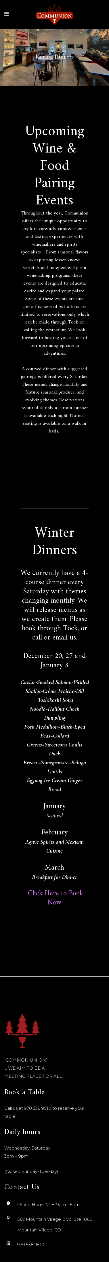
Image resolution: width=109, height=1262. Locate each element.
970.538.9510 (37, 1108)
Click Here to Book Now (54, 898)
